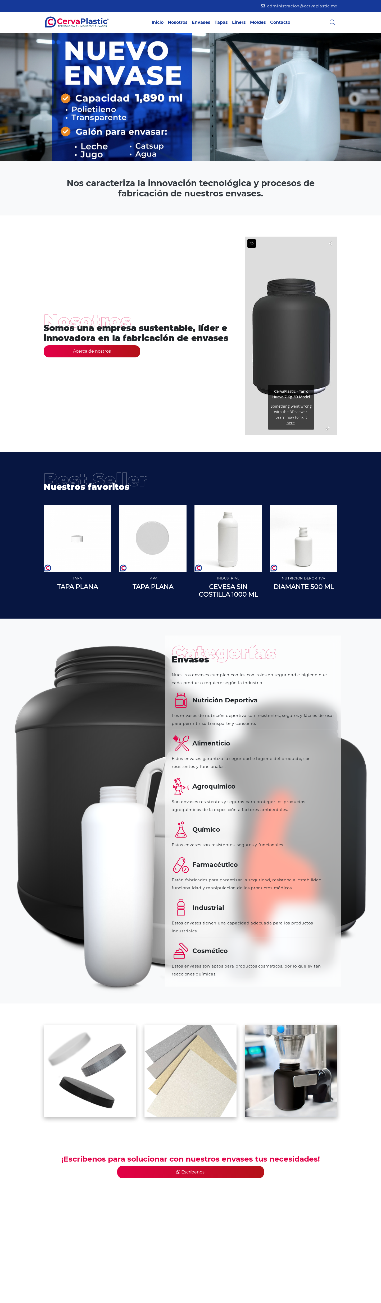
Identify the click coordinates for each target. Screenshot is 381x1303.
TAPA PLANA (77, 587)
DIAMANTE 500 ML (303, 587)
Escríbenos (190, 1172)
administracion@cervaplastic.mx (299, 5)
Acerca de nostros (92, 351)
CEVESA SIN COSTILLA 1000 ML (228, 590)
